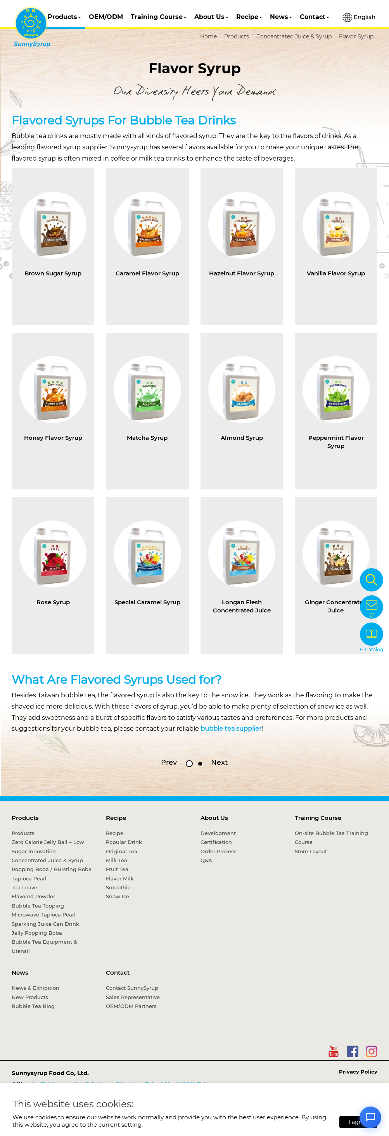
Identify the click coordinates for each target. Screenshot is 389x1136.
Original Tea (121, 851)
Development (218, 833)
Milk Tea (116, 860)
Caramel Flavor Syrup (147, 273)
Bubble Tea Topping (38, 906)
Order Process (219, 851)
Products (64, 17)
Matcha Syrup (147, 437)
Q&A (206, 860)
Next (219, 762)
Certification (216, 842)
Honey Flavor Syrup (53, 437)
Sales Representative (133, 997)
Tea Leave (24, 887)
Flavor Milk (120, 878)
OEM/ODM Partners (131, 1006)
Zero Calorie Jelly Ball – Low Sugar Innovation (48, 846)
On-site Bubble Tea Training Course (331, 837)
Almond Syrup (242, 437)
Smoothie (118, 887)
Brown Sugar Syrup (52, 273)
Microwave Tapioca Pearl (44, 914)
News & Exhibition (35, 988)
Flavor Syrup (356, 36)
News (281, 17)
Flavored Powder (33, 896)
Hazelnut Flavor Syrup (241, 273)
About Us (211, 17)
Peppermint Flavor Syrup (336, 442)
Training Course (159, 17)
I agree (358, 1122)
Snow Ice (117, 896)
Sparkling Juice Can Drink (45, 924)
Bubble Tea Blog (33, 1006)
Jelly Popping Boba (37, 933)
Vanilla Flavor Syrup (336, 273)
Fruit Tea (117, 869)
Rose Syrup (53, 602)
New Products (30, 997)
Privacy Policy (358, 1072)
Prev (169, 762)
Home (208, 36)
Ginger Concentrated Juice (336, 606)
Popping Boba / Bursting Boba (52, 869)
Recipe (249, 17)
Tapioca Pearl (29, 878)
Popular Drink (124, 842)
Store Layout (311, 851)
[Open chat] (370, 1117)
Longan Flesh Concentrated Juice (242, 606)
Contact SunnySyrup (132, 988)
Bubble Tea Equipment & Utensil (44, 946)
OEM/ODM (106, 17)
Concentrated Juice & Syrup (294, 36)
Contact (314, 17)
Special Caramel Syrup (147, 602)
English (359, 17)
